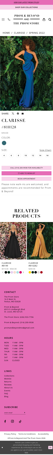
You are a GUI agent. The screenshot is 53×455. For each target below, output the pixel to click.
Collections (9, 376)
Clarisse (19, 32)
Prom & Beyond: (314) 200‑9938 (19, 323)
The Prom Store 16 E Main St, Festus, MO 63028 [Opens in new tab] (12, 299)
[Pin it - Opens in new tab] (18, 114)
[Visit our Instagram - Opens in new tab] (12, 422)
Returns (7, 382)
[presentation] (13, 241)
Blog (6, 397)
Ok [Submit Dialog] (50, 448)
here (26, 453)
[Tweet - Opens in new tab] (13, 114)
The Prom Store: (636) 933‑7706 (19, 317)
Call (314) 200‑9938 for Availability (26, 168)
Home (6, 32)
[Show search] (50, 19)
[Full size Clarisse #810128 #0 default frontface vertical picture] (26, 73)
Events (7, 391)
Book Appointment (26, 179)
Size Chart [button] (45, 150)
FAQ (6, 394)
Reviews (8, 385)
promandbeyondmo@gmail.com (19, 328)
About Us (8, 388)
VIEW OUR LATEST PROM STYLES (26, 2)
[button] (3, 19)
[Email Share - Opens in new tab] (23, 114)
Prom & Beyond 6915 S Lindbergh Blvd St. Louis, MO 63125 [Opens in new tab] (14, 310)
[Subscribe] (25, 413)
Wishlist (7, 379)
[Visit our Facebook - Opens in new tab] (5, 422)
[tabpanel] (26, 73)
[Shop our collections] (26, 7)
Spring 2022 (37, 32)
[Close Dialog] (2, 448)
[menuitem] (3, 19)
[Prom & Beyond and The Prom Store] (26, 19)
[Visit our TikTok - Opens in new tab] (20, 422)
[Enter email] (15, 413)
